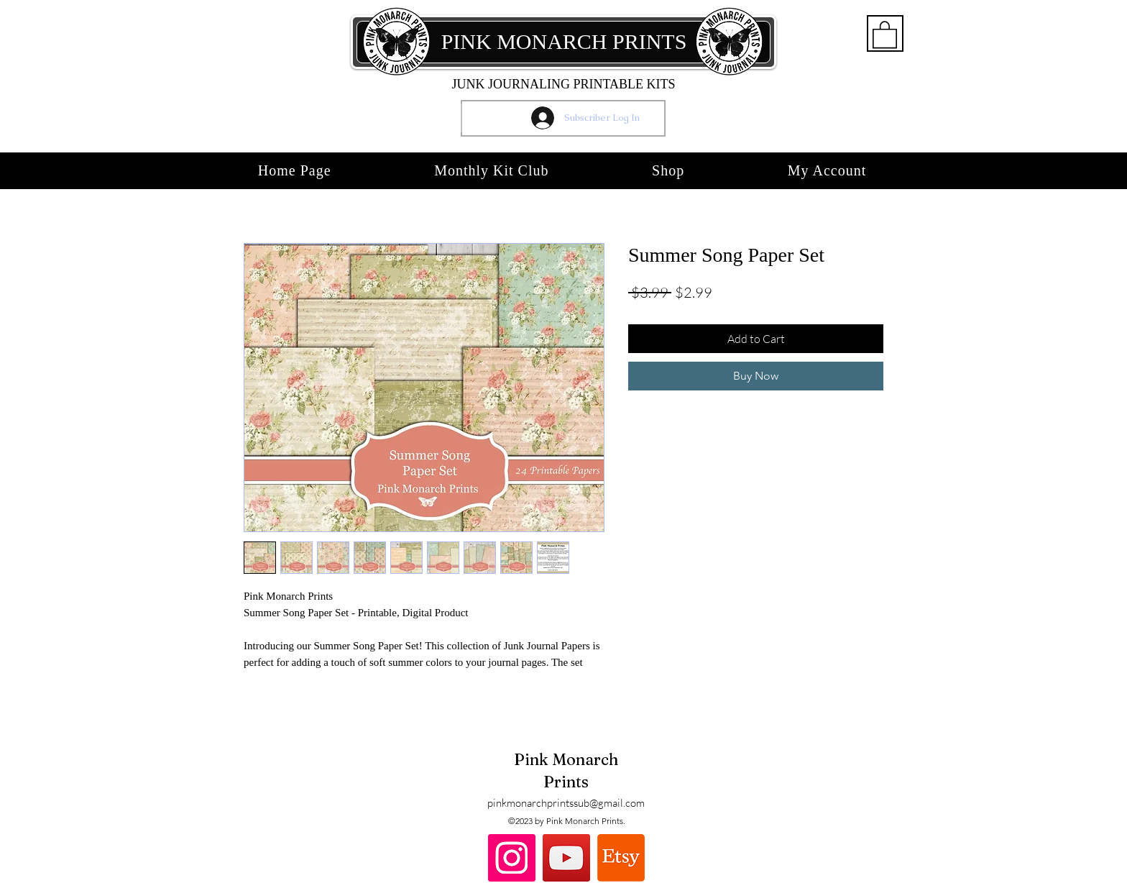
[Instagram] (511, 858)
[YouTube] (566, 858)
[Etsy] (621, 858)
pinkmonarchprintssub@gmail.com (566, 803)
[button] (885, 33)
